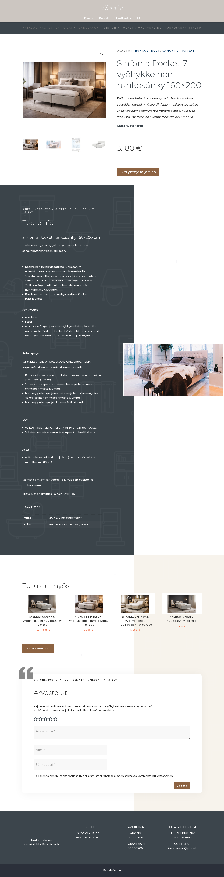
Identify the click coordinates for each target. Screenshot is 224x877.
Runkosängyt (88, 28)
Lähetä (182, 785)
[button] (101, 53)
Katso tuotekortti (130, 126)
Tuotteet (121, 18)
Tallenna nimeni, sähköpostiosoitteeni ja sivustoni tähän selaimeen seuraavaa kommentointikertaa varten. (105, 776)
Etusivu (89, 18)
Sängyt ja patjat (57, 28)
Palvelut (105, 18)
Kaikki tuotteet (38, 648)
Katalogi (30, 28)
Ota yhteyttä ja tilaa (138, 172)
